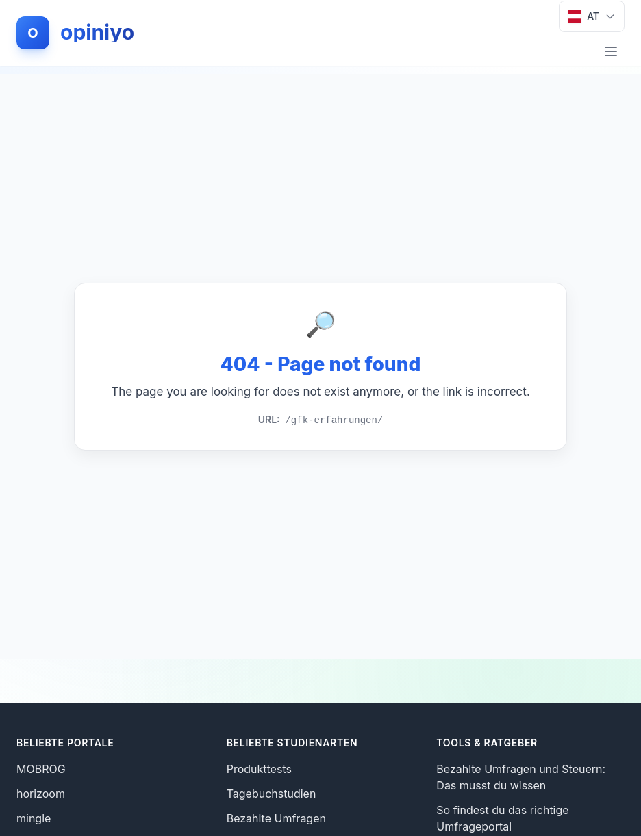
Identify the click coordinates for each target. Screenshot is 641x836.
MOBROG (41, 769)
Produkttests (259, 769)
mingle (33, 818)
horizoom (40, 793)
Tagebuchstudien (271, 793)
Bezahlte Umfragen (276, 818)
